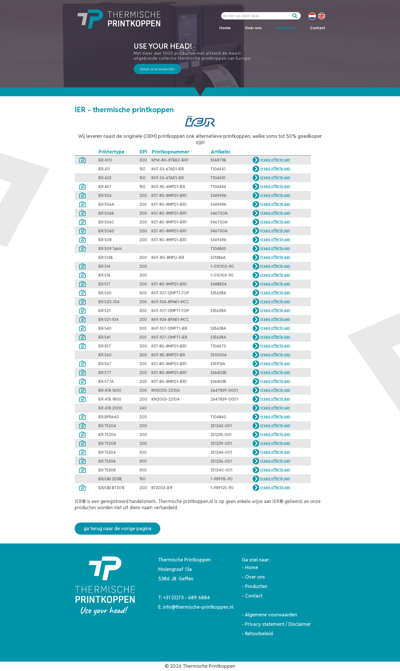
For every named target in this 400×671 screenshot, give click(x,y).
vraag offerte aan (275, 159)
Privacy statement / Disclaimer (278, 624)
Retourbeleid (259, 634)
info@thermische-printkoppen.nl (198, 607)
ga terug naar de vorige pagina (117, 528)
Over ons (253, 27)
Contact (317, 27)
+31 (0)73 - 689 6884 (186, 598)
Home (225, 27)
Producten (286, 27)
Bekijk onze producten (157, 69)
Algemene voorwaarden (271, 615)
